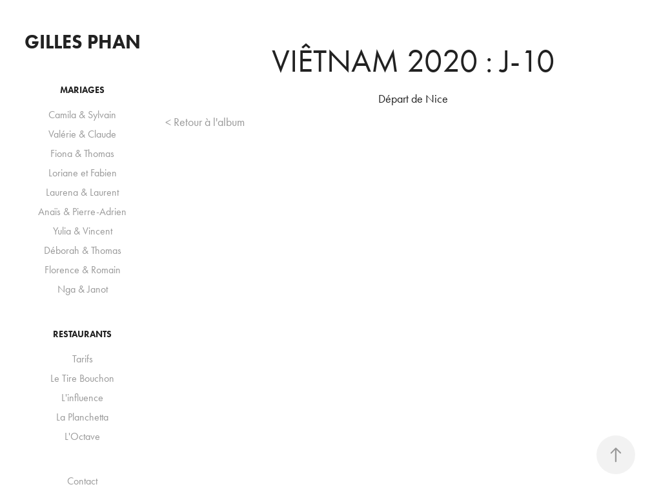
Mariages (82, 90)
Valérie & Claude (82, 134)
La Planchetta (82, 417)
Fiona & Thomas (82, 153)
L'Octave (82, 436)
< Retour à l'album (205, 122)
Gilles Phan (83, 42)
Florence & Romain (83, 270)
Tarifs (82, 359)
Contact (82, 481)
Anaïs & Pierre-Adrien (82, 211)
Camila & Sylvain (82, 115)
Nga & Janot (82, 289)
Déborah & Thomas (82, 250)
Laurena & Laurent (82, 192)
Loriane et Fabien (82, 173)
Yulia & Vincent (82, 231)
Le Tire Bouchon (82, 378)
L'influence (82, 397)
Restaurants (82, 334)
